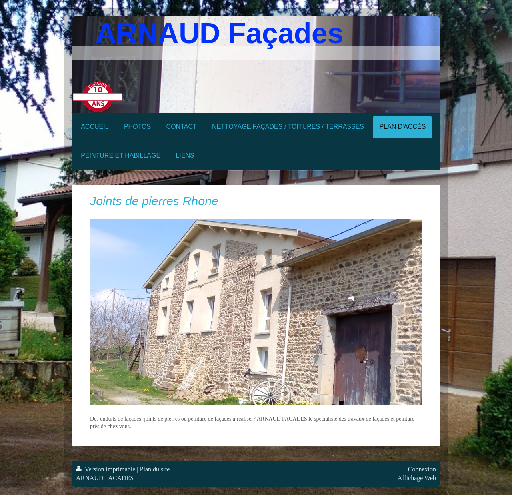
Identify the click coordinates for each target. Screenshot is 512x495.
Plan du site (155, 469)
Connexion (422, 469)
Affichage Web (417, 478)
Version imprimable (106, 469)
